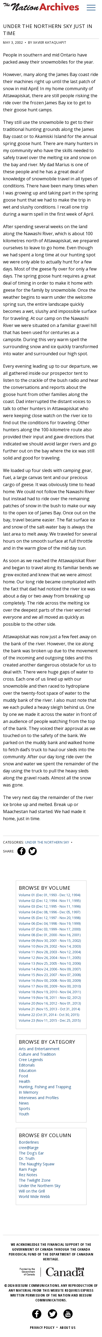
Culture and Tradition (37, 1054)
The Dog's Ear (31, 1153)
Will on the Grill (32, 1191)
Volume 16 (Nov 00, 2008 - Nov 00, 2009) (50, 980)
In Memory (28, 1092)
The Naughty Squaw (36, 1163)
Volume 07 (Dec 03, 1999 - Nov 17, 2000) (50, 929)
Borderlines (29, 1142)
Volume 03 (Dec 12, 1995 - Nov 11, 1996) (50, 906)
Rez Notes (28, 1174)
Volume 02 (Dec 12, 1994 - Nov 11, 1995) (50, 900)
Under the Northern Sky (47, 842)
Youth (24, 1113)
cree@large (29, 1147)
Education (27, 1070)
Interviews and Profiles (39, 1097)
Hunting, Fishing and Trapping (45, 1086)
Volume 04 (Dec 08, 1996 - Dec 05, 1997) (49, 912)
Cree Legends (31, 1059)
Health (24, 1081)
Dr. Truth (27, 1158)
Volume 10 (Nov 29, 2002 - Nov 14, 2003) (50, 946)
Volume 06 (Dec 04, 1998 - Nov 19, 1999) (50, 923)
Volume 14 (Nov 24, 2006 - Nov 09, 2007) (50, 969)
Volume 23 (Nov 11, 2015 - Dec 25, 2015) (50, 1020)
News (24, 1103)
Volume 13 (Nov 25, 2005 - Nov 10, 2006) (50, 963)
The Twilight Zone (35, 1180)
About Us (67, 1327)
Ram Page (28, 1169)
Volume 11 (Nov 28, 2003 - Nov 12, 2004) (50, 952)
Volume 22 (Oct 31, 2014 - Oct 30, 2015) (49, 1014)
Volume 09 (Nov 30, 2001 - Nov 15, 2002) (50, 940)
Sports (24, 1108)
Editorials (27, 1065)
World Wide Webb (34, 1196)
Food (23, 1075)
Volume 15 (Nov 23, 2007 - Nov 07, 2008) (50, 975)
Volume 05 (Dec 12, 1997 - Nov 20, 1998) (50, 918)
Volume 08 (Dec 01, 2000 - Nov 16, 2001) (50, 935)
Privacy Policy (44, 1327)
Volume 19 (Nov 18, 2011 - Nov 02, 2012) (50, 997)
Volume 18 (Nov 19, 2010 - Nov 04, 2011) (50, 992)
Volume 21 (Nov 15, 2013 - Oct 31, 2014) (49, 1009)
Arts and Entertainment (39, 1048)
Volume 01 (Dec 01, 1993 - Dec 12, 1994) (49, 895)
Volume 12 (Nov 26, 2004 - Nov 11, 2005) (50, 957)
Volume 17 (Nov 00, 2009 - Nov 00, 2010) (50, 986)
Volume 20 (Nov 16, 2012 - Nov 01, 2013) (50, 1003)
